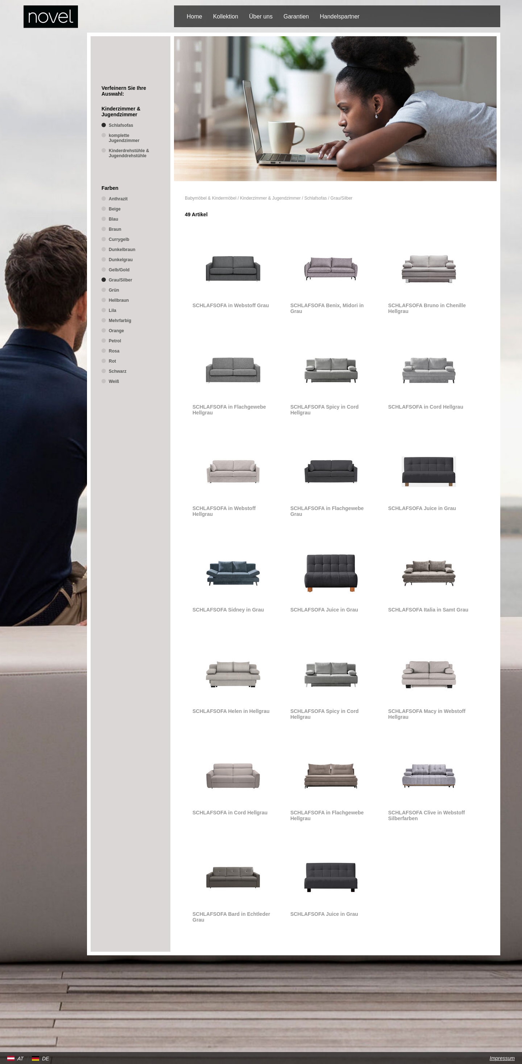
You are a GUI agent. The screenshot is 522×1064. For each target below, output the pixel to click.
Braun (115, 229)
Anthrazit (118, 198)
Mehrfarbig (120, 320)
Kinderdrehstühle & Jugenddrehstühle (129, 153)
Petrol (115, 340)
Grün (114, 290)
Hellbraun (119, 300)
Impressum (502, 1058)
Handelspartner (339, 16)
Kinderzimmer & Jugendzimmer (270, 198)
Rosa (114, 351)
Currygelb (119, 239)
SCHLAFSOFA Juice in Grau (422, 508)
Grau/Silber (342, 198)
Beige (115, 209)
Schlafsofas (315, 198)
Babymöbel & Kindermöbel (210, 198)
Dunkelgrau (121, 259)
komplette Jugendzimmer (124, 138)
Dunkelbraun (122, 249)
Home (194, 16)
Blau (113, 219)
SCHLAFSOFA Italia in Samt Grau (428, 610)
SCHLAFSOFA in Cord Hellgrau (425, 407)
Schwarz (118, 371)
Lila (112, 310)
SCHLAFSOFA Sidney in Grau (228, 610)
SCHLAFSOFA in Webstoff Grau (230, 305)
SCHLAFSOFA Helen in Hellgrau (231, 711)
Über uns (261, 16)
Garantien (296, 16)
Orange (116, 330)
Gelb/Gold (119, 269)
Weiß (114, 381)
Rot (112, 361)
